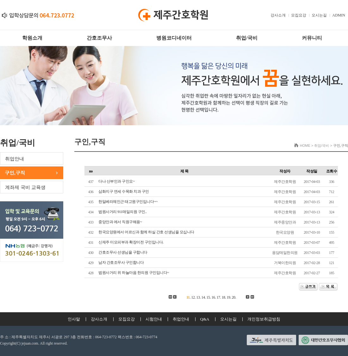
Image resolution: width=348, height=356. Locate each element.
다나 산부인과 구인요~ (116, 181)
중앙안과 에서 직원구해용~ (120, 222)
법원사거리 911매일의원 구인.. (122, 212)
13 (198, 297)
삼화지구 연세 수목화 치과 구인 (123, 191)
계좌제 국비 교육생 (25, 187)
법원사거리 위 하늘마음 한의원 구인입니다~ (133, 272)
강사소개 (278, 15)
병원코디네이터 (174, 38)
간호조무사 (99, 38)
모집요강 (298, 15)
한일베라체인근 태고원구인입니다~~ (128, 201)
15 (208, 297)
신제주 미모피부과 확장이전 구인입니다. (131, 242)
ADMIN (338, 15)
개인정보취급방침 (263, 319)
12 (193, 297)
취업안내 (14, 158)
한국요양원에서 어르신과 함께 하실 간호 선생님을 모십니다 (146, 232)
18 (223, 297)
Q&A (204, 319)
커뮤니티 (312, 38)
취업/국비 (247, 38)
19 (228, 297)
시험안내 (154, 319)
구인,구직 (15, 172)
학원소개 (32, 38)
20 (233, 297)
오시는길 (319, 15)
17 (218, 297)
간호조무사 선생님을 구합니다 (122, 252)
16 (213, 297)
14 (203, 297)
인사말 (74, 319)
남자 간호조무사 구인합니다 (121, 262)
